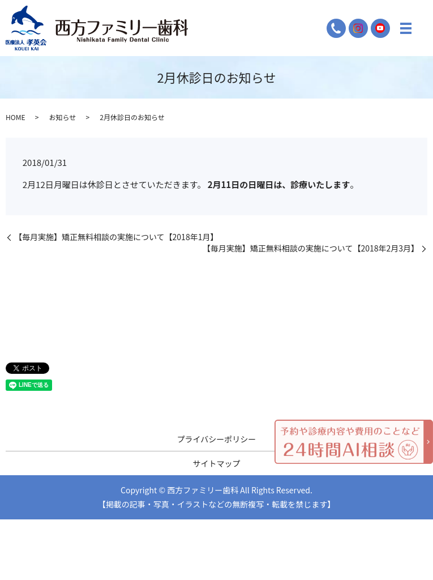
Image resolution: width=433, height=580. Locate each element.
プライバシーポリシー (216, 439)
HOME (15, 117)
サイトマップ (217, 463)
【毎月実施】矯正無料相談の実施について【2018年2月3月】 (311, 248)
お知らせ (62, 117)
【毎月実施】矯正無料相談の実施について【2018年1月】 (116, 237)
